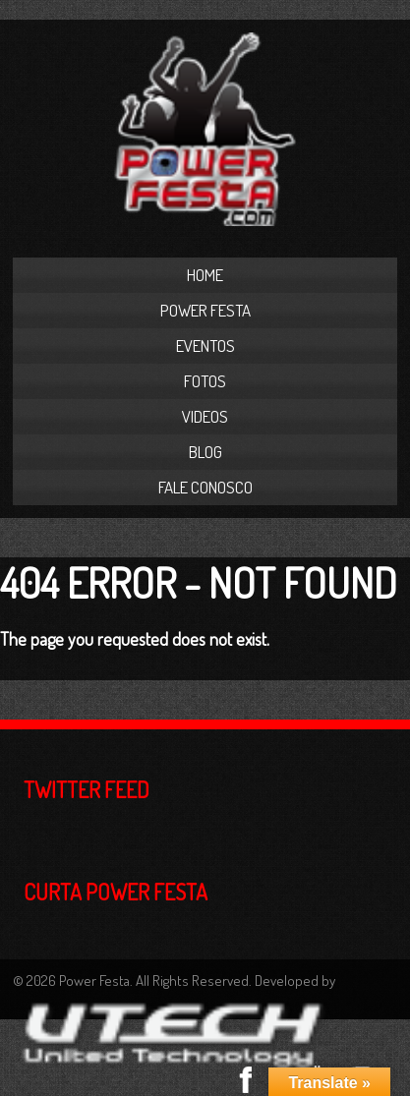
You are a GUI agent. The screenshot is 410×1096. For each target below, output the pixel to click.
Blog (205, 451)
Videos (205, 416)
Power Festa (205, 310)
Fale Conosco (205, 487)
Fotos (205, 381)
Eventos (205, 345)
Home (205, 274)
